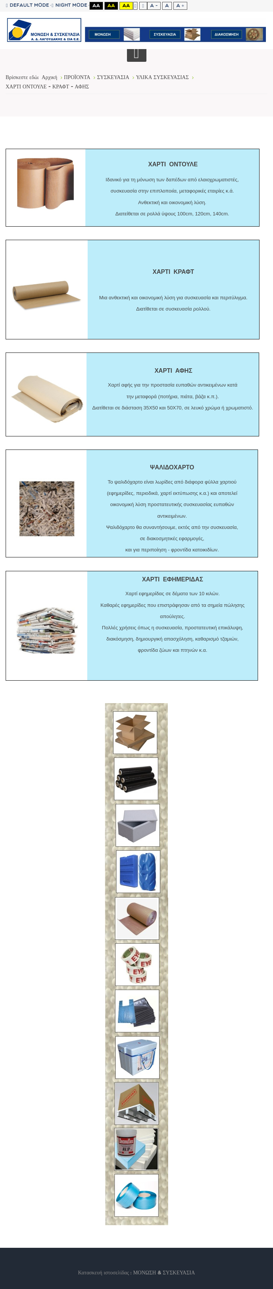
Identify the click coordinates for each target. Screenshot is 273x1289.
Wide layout (143, 6)
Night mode (69, 5)
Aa (96, 5)
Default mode (27, 5)
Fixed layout (135, 6)
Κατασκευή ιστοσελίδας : (105, 1273)
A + (180, 5)
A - (154, 5)
